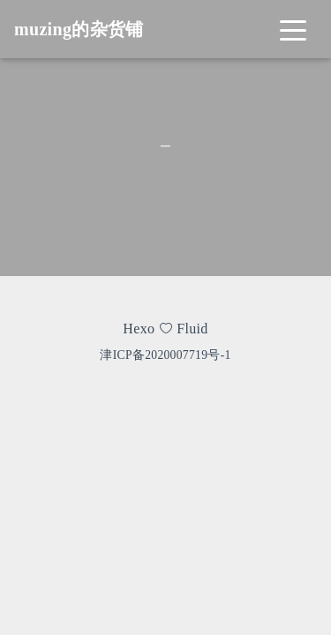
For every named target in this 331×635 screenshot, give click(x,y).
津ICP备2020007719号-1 (165, 355)
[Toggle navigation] (293, 29)
